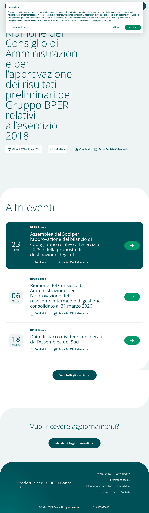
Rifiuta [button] (116, 27)
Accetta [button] (133, 27)
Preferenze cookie (120, 480)
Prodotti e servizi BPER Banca (44, 483)
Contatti (125, 492)
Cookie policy (122, 473)
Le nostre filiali (109, 492)
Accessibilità (123, 486)
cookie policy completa (101, 20)
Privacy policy (104, 473)
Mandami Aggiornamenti (72, 443)
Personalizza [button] (19, 27)
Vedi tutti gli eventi (72, 375)
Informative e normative (99, 486)
